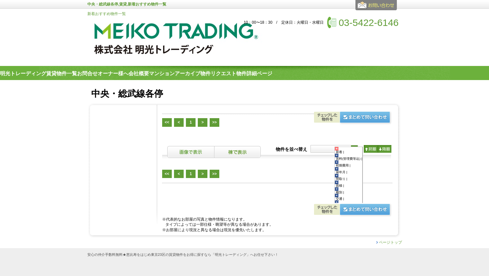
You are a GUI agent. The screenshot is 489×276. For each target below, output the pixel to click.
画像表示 (190, 152)
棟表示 (237, 152)
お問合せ (377, 7)
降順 (384, 149)
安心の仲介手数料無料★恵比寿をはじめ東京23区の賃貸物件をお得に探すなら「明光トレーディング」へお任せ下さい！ (182, 254)
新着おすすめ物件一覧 (106, 14)
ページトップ (390, 242)
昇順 (371, 149)
